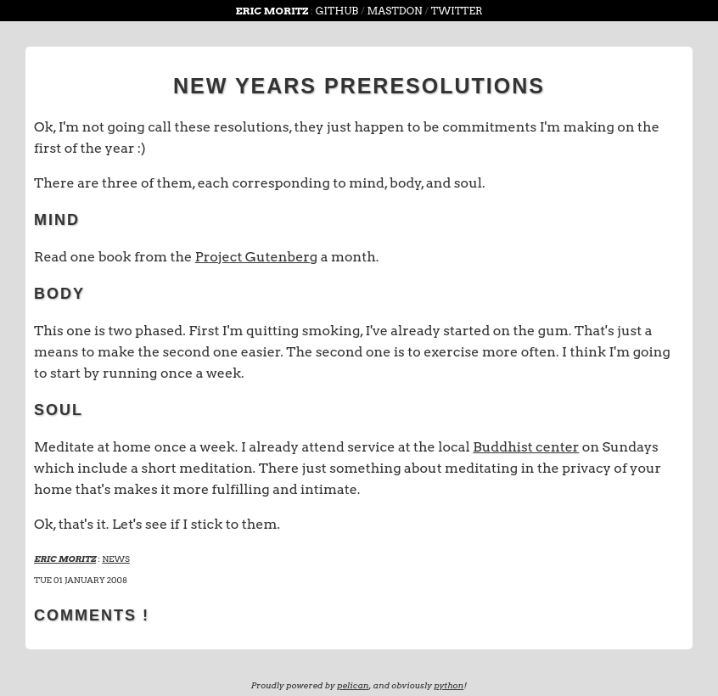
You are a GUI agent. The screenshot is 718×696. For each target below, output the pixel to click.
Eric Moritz (273, 10)
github (337, 10)
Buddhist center (526, 447)
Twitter (457, 10)
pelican (353, 685)
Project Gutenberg (256, 257)
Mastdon (395, 10)
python (448, 685)
